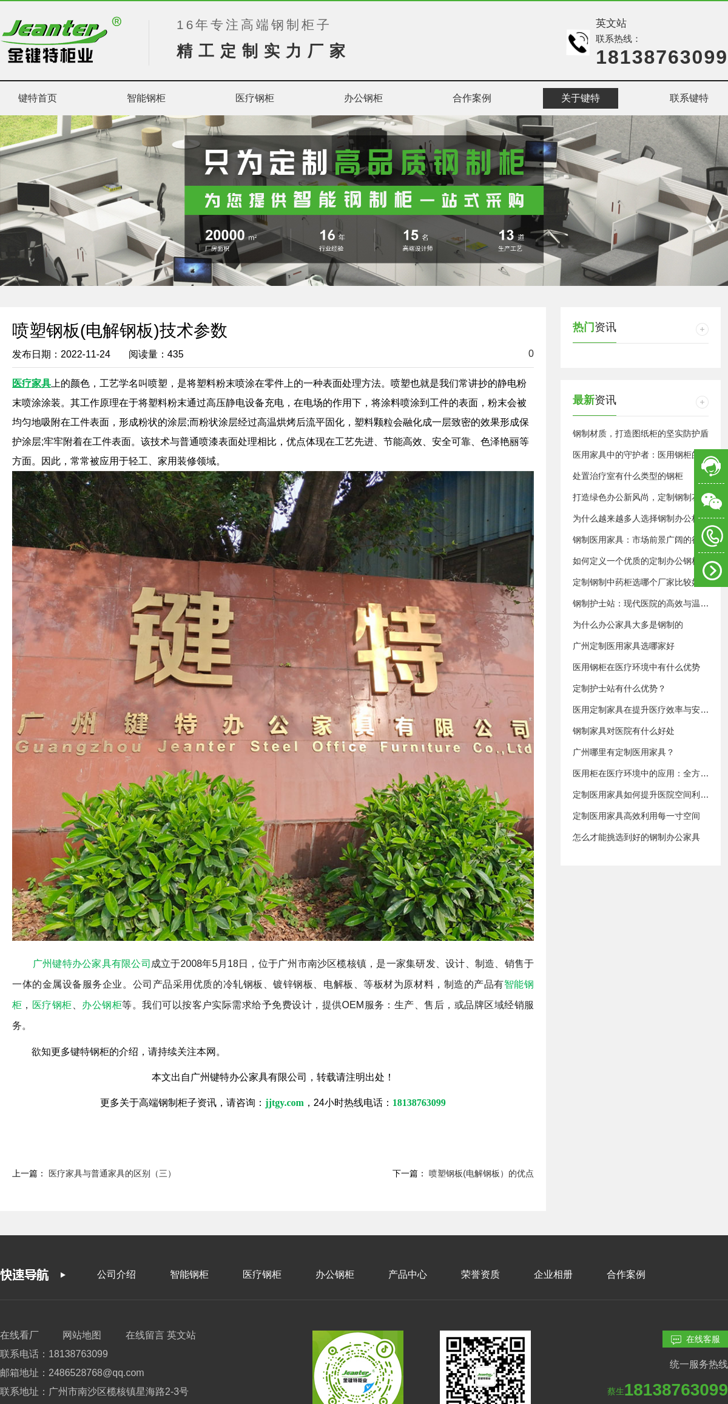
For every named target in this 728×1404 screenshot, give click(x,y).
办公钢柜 (334, 1274)
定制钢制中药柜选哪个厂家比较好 (636, 582)
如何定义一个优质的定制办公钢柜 (636, 561)
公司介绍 (116, 1274)
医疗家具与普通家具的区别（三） (112, 1173)
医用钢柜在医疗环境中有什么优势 (636, 667)
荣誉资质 (480, 1274)
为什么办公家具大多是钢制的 (628, 624)
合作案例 (626, 1274)
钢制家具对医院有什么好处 (624, 731)
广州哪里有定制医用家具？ (624, 752)
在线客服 (695, 1339)
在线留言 (145, 1335)
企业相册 (553, 1274)
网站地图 (81, 1335)
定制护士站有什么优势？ (619, 688)
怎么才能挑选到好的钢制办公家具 (636, 837)
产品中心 (407, 1274)
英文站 (611, 23)
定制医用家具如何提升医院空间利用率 (645, 794)
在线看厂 (19, 1335)
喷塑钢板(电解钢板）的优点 (481, 1173)
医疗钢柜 (262, 1274)
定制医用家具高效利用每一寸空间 (636, 816)
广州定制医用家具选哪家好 (624, 646)
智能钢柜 (189, 1274)
